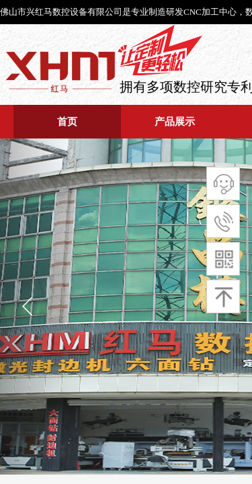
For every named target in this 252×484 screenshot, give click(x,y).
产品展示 (175, 121)
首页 (67, 121)
